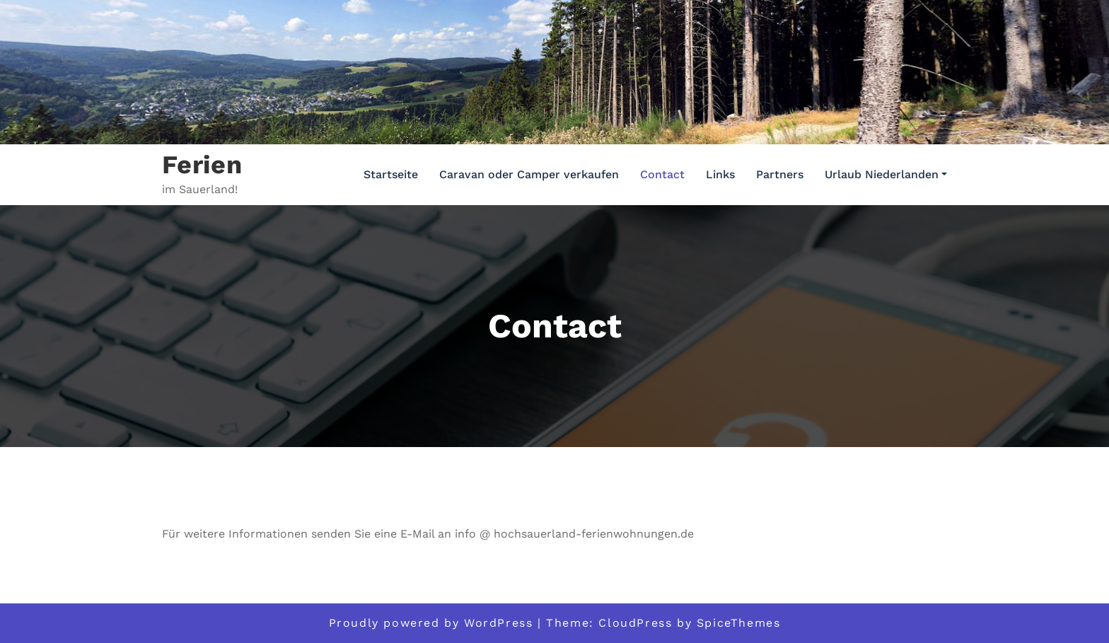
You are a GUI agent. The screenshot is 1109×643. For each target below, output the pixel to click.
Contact (662, 174)
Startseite (391, 174)
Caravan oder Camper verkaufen (529, 174)
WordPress (498, 623)
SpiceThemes (739, 623)
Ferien (202, 165)
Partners (779, 174)
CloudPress (635, 623)
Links (720, 174)
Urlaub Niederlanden (886, 174)
